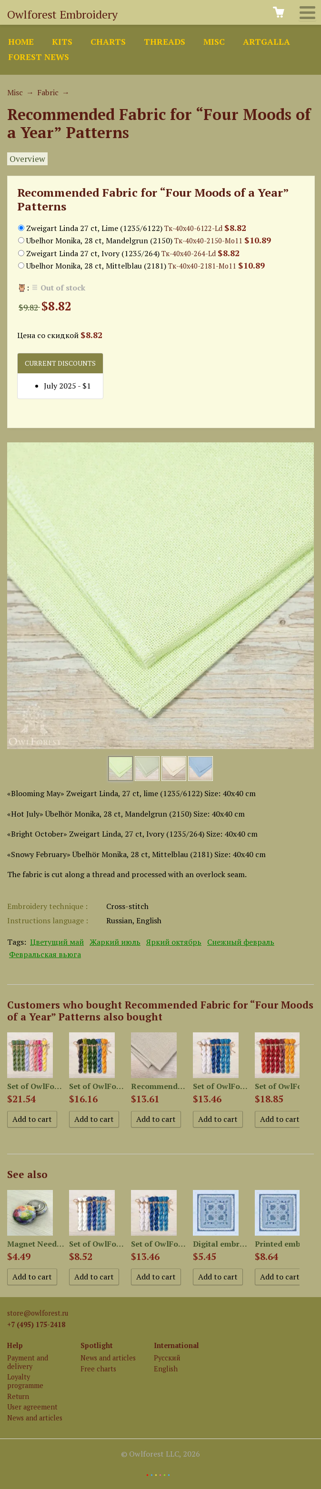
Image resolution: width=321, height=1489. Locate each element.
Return (18, 1396)
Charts (108, 41)
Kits (62, 41)
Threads (164, 41)
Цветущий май (57, 942)
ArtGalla (266, 41)
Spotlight (96, 1345)
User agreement (32, 1406)
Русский (167, 1357)
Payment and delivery (27, 1361)
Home (21, 41)
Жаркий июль (115, 942)
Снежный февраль (240, 942)
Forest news (38, 56)
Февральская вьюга (45, 954)
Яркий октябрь (173, 942)
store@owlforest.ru (37, 1313)
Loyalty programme (25, 1380)
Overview (27, 158)
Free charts (98, 1368)
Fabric (48, 92)
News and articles (34, 1417)
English (166, 1368)
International (176, 1345)
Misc (214, 41)
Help (15, 1345)
